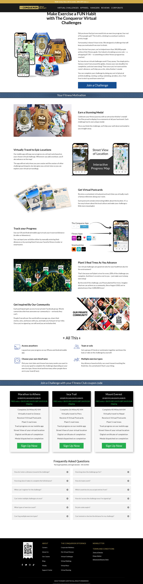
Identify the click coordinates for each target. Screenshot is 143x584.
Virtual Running (66, 570)
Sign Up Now (29, 445)
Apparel (84, 8)
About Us (45, 552)
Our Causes (46, 556)
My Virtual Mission (67, 552)
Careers (44, 547)
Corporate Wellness (67, 547)
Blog (43, 561)
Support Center (47, 570)
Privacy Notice (97, 556)
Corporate (117, 8)
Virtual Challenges (68, 8)
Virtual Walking (66, 561)
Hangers (95, 8)
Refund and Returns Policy (101, 559)
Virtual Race (65, 565)
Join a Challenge (97, 85)
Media (44, 565)
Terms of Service (98, 552)
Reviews (105, 8)
